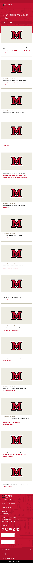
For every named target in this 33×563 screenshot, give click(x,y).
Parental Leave (6, 238)
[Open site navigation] (30, 5)
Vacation (5, 115)
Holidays (5, 145)
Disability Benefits (7, 390)
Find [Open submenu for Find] (4, 554)
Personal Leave (7, 300)
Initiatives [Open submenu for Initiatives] (6, 549)
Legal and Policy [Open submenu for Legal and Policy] (9, 558)
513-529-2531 (15, 519)
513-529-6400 (11, 521)
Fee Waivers (6, 360)
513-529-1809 (12, 517)
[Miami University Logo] (7, 5)
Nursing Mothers (7, 486)
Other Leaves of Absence (10, 330)
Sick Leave (5, 207)
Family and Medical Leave (10, 268)
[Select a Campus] (16, 503)
